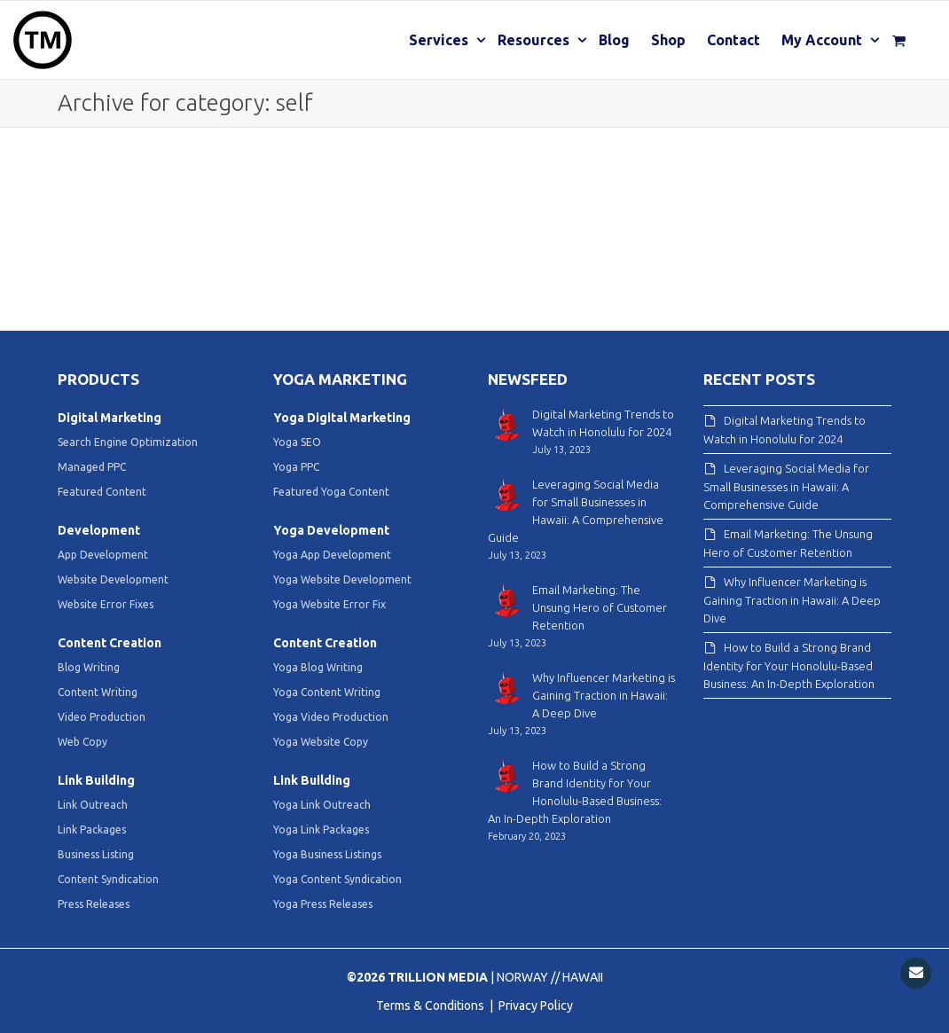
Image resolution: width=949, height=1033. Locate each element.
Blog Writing (89, 667)
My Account (823, 40)
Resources (535, 40)
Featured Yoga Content (331, 491)
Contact (733, 40)
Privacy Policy (535, 1005)
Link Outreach (93, 804)
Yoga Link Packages (321, 829)
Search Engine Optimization (128, 442)
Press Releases (93, 904)
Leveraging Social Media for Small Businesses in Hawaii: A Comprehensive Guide (786, 486)
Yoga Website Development (342, 579)
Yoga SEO (297, 442)
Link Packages (92, 829)
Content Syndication (108, 879)
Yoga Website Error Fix (329, 604)
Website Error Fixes (105, 604)
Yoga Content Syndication (337, 879)
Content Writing (97, 692)
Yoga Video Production (330, 717)
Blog (614, 40)
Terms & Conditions (431, 1005)
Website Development (113, 579)
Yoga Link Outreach (322, 804)
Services (440, 40)
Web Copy (82, 741)
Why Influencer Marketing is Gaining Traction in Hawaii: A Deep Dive (792, 599)
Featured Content (102, 491)
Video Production (101, 717)
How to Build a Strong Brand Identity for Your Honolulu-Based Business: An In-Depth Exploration (788, 665)
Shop (668, 40)
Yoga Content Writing (326, 692)
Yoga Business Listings (327, 854)
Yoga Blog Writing (318, 667)
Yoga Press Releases (323, 904)
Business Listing (96, 854)
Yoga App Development (332, 554)
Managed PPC (92, 467)
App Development (103, 554)
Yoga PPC (296, 467)
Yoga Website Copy (320, 741)
